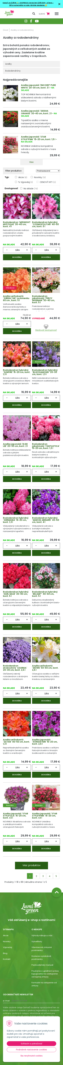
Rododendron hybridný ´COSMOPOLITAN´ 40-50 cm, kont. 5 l (45, 224)
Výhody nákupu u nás (42, 935)
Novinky (40, 177)
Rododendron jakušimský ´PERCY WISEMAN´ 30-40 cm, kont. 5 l (43, 299)
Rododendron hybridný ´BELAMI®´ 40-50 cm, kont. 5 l (45, 594)
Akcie (22, 177)
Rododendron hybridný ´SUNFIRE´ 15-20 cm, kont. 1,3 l (16, 372)
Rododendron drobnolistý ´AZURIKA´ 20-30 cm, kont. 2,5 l (15, 667)
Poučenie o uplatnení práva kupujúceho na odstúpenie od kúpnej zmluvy (45, 974)
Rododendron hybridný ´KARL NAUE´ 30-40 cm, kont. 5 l (15, 594)
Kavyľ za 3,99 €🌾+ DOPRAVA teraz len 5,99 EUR (24, 2)
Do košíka (17, 257)
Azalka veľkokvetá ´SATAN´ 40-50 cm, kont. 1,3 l (16, 741)
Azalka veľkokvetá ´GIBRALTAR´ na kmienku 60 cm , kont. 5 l (16, 298)
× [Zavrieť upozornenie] (59, 3)
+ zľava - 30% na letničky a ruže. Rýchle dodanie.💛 (31, 3)
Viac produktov (31, 865)
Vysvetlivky (37, 941)
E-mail (6, 1000)
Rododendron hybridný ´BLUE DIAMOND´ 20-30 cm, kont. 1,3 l (45, 372)
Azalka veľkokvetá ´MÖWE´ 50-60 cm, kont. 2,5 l (45, 667)
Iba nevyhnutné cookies (31, 1056)
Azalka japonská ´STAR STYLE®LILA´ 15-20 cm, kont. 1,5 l (15, 815)
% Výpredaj (25, 182)
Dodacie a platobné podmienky (41, 958)
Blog (5, 953)
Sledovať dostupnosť (46, 328)
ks (18, 250)
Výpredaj (7, 947)
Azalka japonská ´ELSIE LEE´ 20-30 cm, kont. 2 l (15, 445)
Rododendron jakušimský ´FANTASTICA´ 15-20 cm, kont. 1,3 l (46, 446)
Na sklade (31, 188)
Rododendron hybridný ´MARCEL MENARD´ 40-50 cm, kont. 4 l (45, 520)
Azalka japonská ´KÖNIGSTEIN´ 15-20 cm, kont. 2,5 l (45, 741)
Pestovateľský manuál (42, 965)
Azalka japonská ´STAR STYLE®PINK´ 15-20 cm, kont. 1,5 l (38, 138)
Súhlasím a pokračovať (31, 1043)
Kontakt (6, 959)
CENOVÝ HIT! (48, 182)
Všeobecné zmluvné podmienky (42, 949)
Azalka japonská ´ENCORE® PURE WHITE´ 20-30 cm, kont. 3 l (38, 86)
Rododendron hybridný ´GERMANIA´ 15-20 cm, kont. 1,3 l (15, 520)
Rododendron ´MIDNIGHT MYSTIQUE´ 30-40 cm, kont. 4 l (16, 224)
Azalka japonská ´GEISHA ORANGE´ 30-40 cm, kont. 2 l (36, 112)
